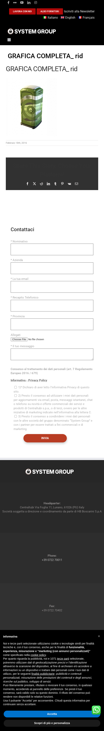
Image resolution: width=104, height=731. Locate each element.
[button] (99, 636)
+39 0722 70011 (52, 560)
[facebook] (8, 2)
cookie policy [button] (38, 655)
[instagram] (35, 2)
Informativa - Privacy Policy (29, 380)
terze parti (63, 658)
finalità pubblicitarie (42, 673)
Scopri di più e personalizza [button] (52, 723)
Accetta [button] (52, 713)
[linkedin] (28, 2)
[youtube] (21, 2)
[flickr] (14, 2)
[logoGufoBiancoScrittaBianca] (32, 29)
